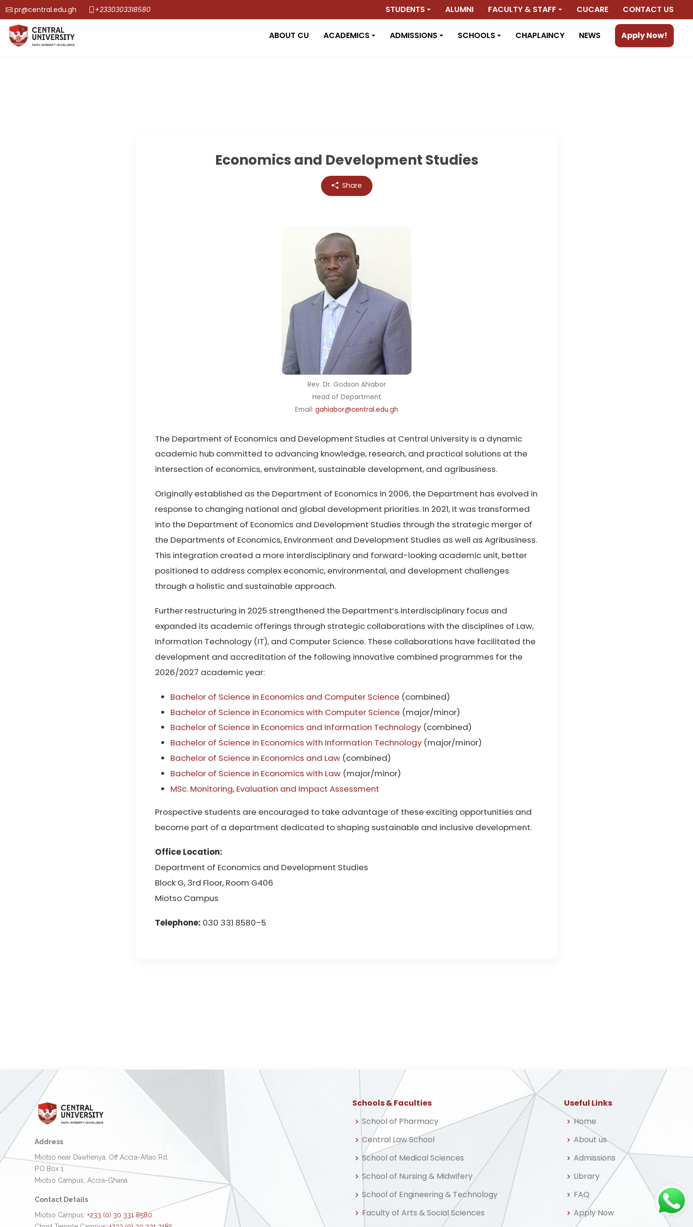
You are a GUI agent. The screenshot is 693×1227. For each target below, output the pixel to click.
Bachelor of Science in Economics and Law (255, 758)
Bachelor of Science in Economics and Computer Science (284, 697)
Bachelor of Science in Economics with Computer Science (285, 712)
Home (585, 1121)
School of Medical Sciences (413, 1158)
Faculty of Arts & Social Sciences (423, 1213)
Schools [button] (476, 35)
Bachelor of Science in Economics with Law (255, 773)
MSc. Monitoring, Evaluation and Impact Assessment (274, 789)
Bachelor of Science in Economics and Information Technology (295, 727)
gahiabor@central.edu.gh (356, 409)
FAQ (582, 1195)
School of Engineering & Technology (430, 1195)
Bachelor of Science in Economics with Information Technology (296, 742)
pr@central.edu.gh (45, 9)
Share (347, 186)
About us (590, 1140)
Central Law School (398, 1140)
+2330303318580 (123, 9)
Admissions (595, 1158)
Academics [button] (346, 35)
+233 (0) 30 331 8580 (119, 1215)
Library (587, 1176)
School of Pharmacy (400, 1121)
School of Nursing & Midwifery (417, 1176)
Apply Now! (644, 35)
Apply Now (594, 1213)
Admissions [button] (413, 35)
